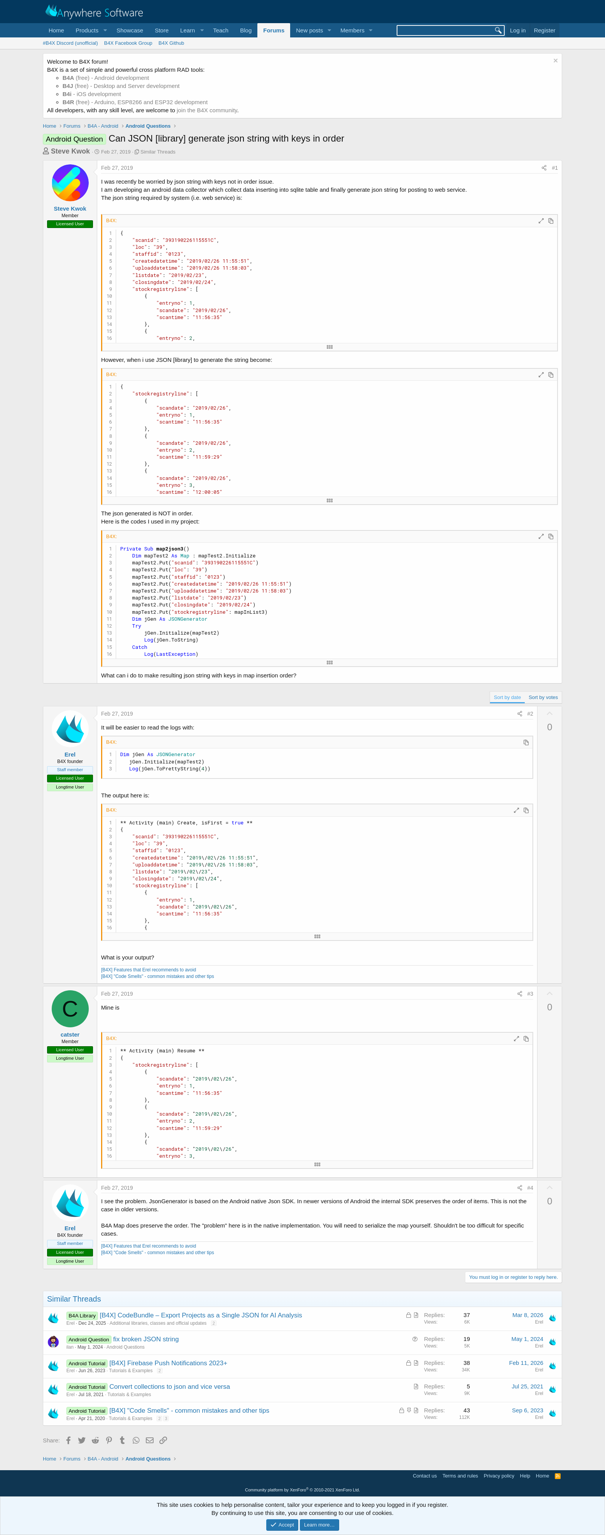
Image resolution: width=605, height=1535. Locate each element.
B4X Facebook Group (128, 43)
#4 (530, 1188)
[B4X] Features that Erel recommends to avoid (148, 970)
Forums (273, 30)
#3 (530, 994)
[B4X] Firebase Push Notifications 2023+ (168, 1363)
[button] (90, 30)
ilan (70, 1347)
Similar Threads (158, 152)
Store (162, 30)
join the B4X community (207, 110)
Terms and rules (460, 1476)
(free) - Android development (106, 77)
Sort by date (507, 697)
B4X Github (171, 43)
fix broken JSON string (146, 1339)
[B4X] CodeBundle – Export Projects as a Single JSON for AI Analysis (201, 1315)
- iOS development (92, 94)
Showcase (130, 30)
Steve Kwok (70, 151)
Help (525, 1476)
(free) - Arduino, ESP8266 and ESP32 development (135, 102)
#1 (555, 168)
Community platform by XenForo (302, 1490)
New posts (309, 30)
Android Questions (125, 1347)
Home (56, 30)
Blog (246, 30)
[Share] (544, 168)
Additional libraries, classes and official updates (158, 1323)
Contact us (425, 1476)
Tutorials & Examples (131, 1370)
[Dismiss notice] (554, 61)
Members (352, 30)
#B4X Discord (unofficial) (70, 43)
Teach (220, 30)
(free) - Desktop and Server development (121, 86)
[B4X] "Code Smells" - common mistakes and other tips (157, 976)
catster (70, 1034)
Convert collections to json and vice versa (169, 1386)
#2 (530, 714)
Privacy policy (499, 1476)
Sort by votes (543, 697)
